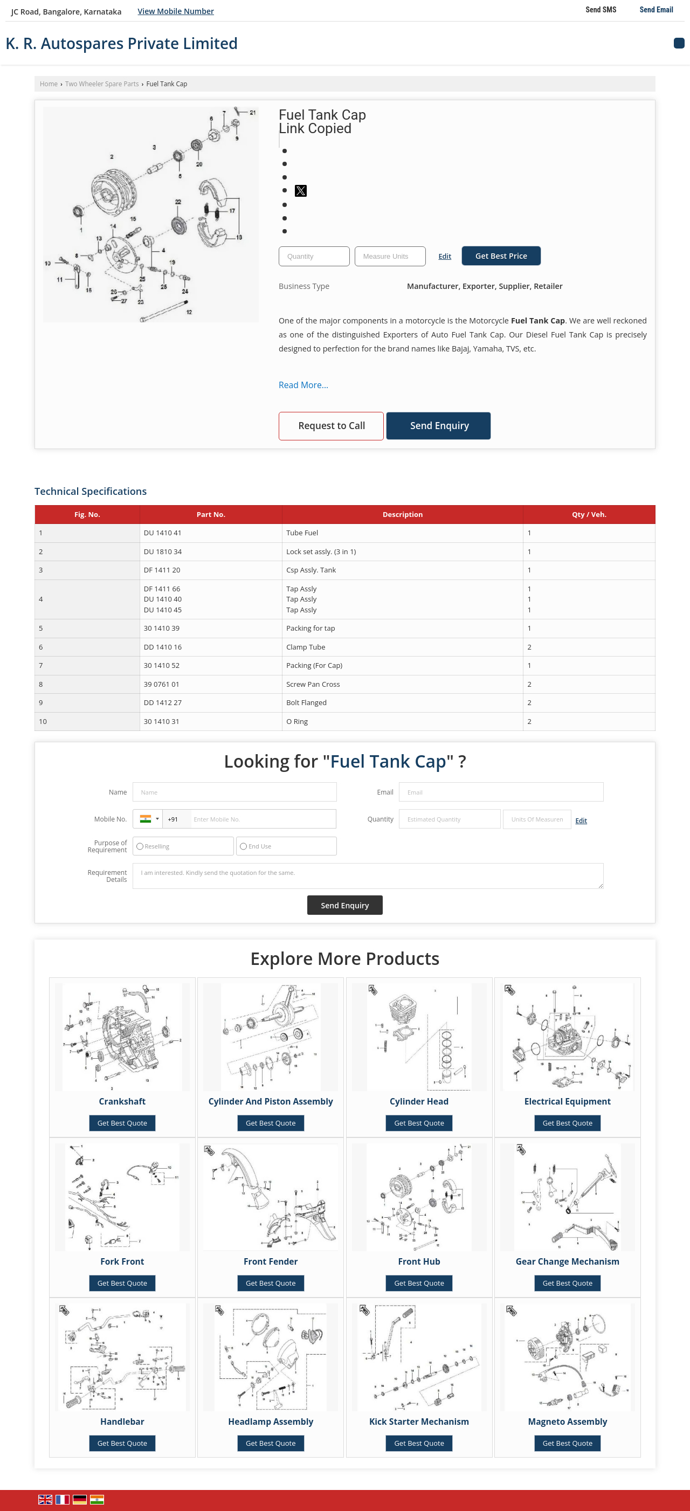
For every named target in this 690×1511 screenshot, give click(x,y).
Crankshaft (122, 1101)
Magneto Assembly (568, 1421)
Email (385, 792)
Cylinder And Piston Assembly (271, 1101)
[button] (176, 11)
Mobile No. (110, 819)
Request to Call (331, 425)
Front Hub (419, 1261)
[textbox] (390, 256)
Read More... (303, 385)
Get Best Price (501, 256)
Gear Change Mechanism (568, 1261)
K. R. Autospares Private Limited (121, 43)
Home (49, 83)
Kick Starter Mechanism (419, 1421)
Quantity (381, 819)
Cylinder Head (419, 1101)
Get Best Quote (123, 1123)
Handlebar (122, 1421)
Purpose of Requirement (107, 846)
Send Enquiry (439, 425)
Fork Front (122, 1261)
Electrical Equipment (568, 1101)
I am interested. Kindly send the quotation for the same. (368, 876)
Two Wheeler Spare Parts (102, 83)
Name (118, 792)
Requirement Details (107, 876)
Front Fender (271, 1261)
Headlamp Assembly (270, 1421)
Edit (444, 256)
